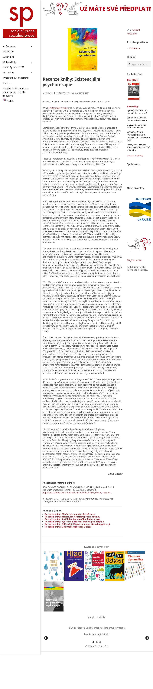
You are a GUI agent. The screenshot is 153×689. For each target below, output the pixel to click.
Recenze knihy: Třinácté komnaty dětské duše (70, 514)
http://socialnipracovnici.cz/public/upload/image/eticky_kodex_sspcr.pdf (77, 492)
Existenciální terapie (58, 107)
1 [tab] (93, 676)
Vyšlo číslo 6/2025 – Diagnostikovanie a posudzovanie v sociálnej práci (138, 136)
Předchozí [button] (46, 655)
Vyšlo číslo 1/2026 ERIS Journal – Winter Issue (137, 119)
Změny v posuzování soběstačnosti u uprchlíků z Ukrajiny (138, 147)
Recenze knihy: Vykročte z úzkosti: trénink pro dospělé (74, 521)
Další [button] (147, 655)
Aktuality (132, 106)
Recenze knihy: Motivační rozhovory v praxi (68, 526)
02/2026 (132, 80)
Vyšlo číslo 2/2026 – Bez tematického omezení (137, 112)
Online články (82, 93)
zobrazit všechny (135, 155)
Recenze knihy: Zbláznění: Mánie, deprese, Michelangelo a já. (77, 524)
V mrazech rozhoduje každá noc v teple (136, 126)
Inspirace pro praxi (65, 93)
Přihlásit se (134, 48)
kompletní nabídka (96, 617)
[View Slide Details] (54, 656)
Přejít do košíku (134, 260)
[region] (97, 656)
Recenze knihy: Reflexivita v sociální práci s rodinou (72, 516)
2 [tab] (97, 676)
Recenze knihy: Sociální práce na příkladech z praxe (72, 519)
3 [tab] (100, 676)
